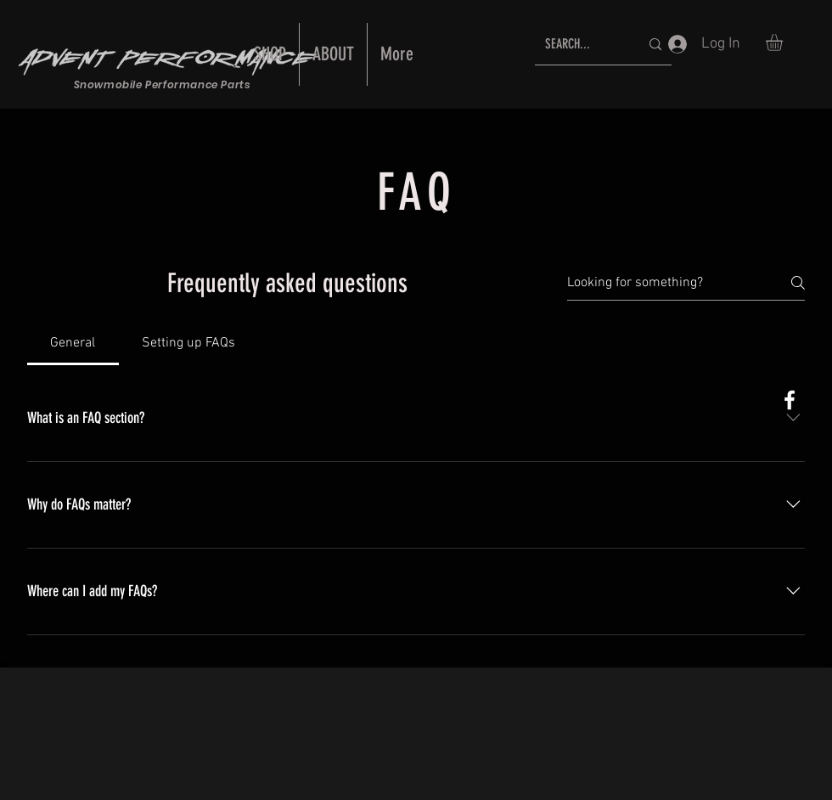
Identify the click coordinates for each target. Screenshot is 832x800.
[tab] (73, 343)
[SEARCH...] (579, 45)
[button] (784, 42)
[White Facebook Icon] (789, 400)
